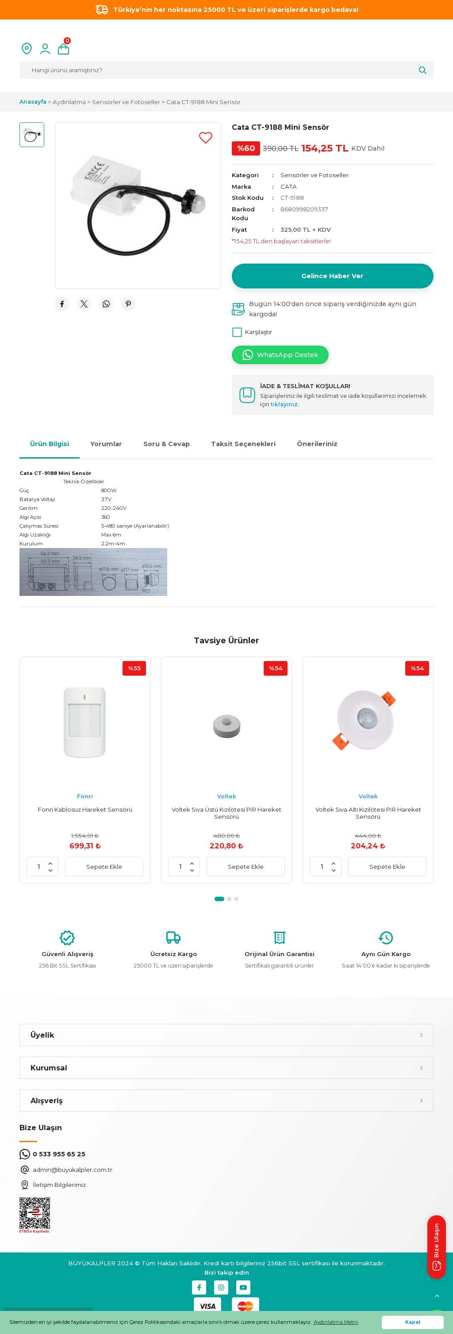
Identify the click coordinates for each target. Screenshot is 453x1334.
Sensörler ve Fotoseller (314, 175)
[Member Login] (45, 49)
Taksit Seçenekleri (243, 444)
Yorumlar (106, 444)
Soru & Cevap (166, 444)
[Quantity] (39, 866)
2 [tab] (229, 899)
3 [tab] (236, 899)
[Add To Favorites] (206, 138)
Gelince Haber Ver (332, 276)
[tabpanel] (85, 770)
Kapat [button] (413, 1322)
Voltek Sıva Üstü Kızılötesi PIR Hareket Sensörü (226, 813)
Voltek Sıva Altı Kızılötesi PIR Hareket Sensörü (368, 813)
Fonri (85, 796)
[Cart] (63, 49)
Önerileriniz (317, 444)
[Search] (226, 70)
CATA (288, 186)
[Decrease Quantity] (50, 870)
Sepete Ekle (104, 866)
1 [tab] (219, 899)
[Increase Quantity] (50, 863)
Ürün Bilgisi (49, 444)
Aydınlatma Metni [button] (336, 1322)
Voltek (226, 796)
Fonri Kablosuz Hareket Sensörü (85, 809)
